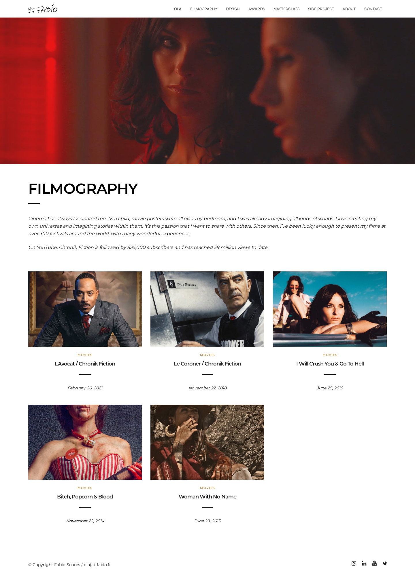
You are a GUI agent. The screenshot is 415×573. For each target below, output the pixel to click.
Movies (85, 355)
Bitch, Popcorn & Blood (85, 497)
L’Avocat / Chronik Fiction (85, 364)
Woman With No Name (207, 497)
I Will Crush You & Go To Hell (330, 364)
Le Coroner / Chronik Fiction (207, 364)
